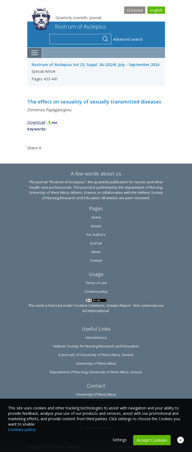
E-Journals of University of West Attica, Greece (96, 354)
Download (42, 122)
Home (96, 217)
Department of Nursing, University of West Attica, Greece (96, 372)
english (156, 10)
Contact (96, 260)
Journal (96, 243)
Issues (96, 225)
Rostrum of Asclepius (69, 26)
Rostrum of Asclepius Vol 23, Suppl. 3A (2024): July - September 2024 (95, 64)
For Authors (96, 234)
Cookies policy (96, 291)
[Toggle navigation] (34, 53)
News (96, 251)
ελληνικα (135, 10)
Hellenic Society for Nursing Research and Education (96, 346)
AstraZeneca (96, 337)
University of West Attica (96, 363)
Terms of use (96, 282)
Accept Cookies (152, 440)
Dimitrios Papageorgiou (49, 109)
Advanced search (128, 39)
